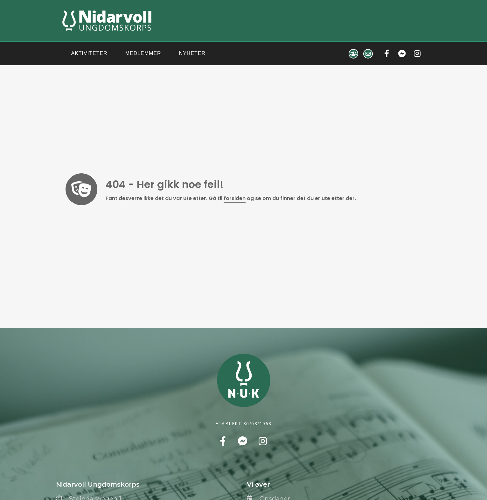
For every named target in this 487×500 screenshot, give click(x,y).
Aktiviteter (89, 53)
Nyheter (192, 53)
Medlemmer (143, 53)
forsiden (235, 198)
